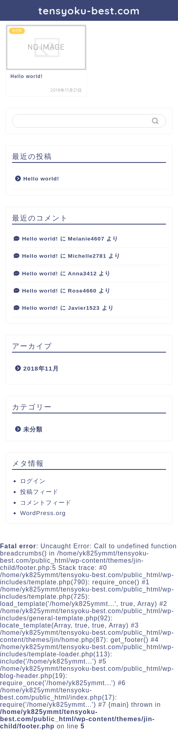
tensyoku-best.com (89, 10)
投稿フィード (39, 491)
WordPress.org (43, 512)
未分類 (32, 429)
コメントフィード (45, 502)
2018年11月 (41, 368)
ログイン (33, 480)
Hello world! (41, 179)
